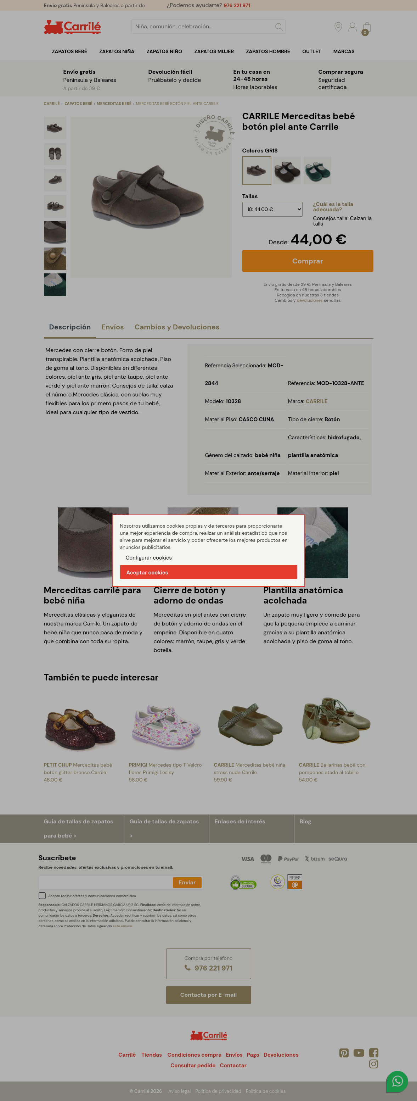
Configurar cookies (149, 557)
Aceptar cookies (147, 572)
